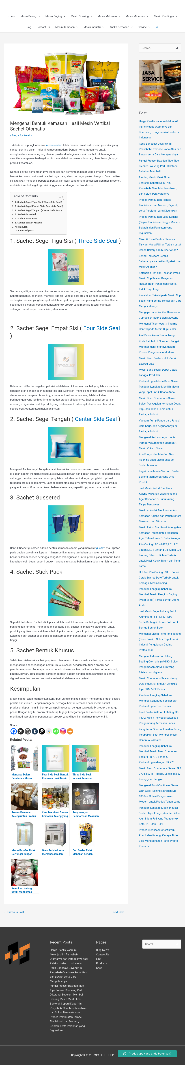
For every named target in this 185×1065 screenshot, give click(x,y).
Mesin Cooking (80, 16)
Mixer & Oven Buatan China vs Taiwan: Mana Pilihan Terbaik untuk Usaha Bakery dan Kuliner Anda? (160, 245)
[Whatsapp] (56, 731)
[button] (157, 27)
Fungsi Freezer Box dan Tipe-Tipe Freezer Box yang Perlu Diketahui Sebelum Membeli (159, 166)
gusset (100, 548)
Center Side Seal (96, 419)
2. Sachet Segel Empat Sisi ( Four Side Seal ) (39, 206)
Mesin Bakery (28, 16)
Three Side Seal (97, 240)
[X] (21, 731)
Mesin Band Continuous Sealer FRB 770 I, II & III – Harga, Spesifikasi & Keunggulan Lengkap (160, 774)
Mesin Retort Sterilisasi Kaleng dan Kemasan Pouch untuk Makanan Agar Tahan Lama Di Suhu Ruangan (160, 533)
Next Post (120, 912)
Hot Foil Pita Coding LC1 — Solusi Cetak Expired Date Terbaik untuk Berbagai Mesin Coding (159, 578)
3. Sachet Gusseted (25, 214)
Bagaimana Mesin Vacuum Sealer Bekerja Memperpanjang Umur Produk (159, 477)
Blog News (102, 950)
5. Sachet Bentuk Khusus (28, 222)
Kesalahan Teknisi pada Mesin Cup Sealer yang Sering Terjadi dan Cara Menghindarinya (160, 301)
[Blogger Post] (28, 731)
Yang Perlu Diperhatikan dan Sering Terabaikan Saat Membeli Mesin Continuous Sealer (160, 735)
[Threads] (42, 731)
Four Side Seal (101, 328)
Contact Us (43, 27)
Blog (28, 27)
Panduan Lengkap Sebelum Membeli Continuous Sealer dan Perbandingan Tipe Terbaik (158, 701)
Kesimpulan (21, 226)
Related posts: (27, 230)
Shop (99, 968)
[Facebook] (13, 731)
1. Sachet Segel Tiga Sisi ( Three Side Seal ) (38, 202)
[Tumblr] (35, 731)
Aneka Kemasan (119, 27)
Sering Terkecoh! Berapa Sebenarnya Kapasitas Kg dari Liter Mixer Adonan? (160, 261)
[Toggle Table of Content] (59, 197)
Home (11, 16)
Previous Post (14, 912)
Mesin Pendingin (164, 16)
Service (142, 27)
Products (101, 963)
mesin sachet (54, 145)
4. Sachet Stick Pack (26, 218)
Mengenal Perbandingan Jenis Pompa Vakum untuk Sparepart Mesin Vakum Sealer (158, 443)
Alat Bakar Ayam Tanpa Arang (157, 335)
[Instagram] (63, 731)
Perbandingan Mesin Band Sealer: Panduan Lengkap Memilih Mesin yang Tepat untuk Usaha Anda (159, 387)
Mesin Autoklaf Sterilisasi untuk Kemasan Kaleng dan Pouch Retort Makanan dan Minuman (160, 516)
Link (98, 958)
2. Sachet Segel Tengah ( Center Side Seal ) (38, 210)
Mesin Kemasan (65, 27)
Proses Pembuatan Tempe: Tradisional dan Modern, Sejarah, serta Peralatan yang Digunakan (158, 205)
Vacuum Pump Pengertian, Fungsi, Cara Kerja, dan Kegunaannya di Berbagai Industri (159, 426)
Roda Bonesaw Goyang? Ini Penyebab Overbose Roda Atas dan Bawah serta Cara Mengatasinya (160, 149)
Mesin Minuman (135, 16)
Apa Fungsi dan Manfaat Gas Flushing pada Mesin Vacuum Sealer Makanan (157, 460)
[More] (70, 731)
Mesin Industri (92, 27)
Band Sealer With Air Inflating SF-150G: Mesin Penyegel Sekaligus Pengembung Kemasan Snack (158, 718)
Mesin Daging (54, 16)
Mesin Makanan (107, 16)
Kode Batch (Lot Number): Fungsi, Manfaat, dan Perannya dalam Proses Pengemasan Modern (159, 347)
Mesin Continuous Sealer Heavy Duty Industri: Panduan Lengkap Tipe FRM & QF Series (158, 684)
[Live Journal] (49, 731)
